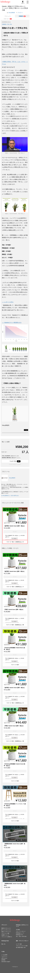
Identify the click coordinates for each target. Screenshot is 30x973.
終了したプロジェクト (6, 929)
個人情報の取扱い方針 (21, 947)
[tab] (22, 16)
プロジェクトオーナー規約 (22, 945)
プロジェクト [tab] (7, 16)
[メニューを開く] (27, 2)
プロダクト (20, 12)
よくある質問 (4, 954)
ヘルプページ (4, 956)
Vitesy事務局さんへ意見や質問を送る (10, 495)
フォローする (15, 461)
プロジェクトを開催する (6, 936)
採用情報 (3, 959)
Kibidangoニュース (20, 933)
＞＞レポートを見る (7, 302)
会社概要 (18, 929)
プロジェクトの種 (5, 933)
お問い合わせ (4, 958)
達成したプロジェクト (6, 931)
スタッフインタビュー (21, 931)
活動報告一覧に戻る (7, 24)
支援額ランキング (5, 935)
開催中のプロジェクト (6, 928)
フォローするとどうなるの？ (15, 464)
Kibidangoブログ (19, 934)
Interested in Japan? (5, 961)
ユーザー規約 (19, 944)
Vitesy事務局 (11, 12)
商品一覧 (3, 944)
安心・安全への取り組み (21, 936)
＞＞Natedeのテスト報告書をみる (11, 322)
